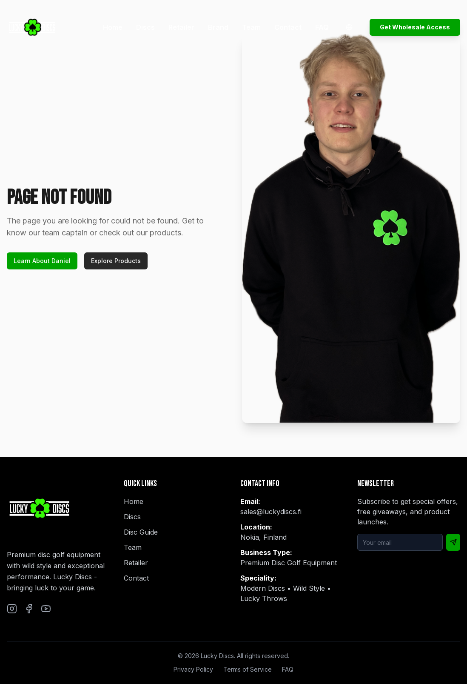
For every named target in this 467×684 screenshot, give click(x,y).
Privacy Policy (193, 669)
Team (251, 27)
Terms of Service (247, 669)
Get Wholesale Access (415, 27)
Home (112, 27)
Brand (218, 27)
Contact (288, 27)
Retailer (181, 27)
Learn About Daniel (42, 260)
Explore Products (116, 260)
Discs (145, 27)
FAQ (322, 27)
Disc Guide (141, 532)
